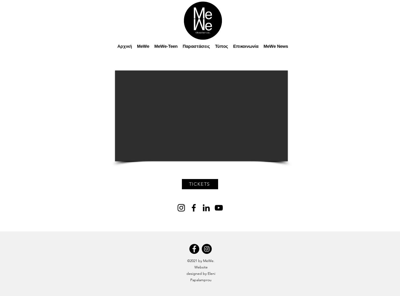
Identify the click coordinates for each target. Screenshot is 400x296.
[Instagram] (181, 208)
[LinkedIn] (206, 208)
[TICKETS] (200, 184)
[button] (201, 115)
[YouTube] (219, 208)
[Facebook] (194, 208)
